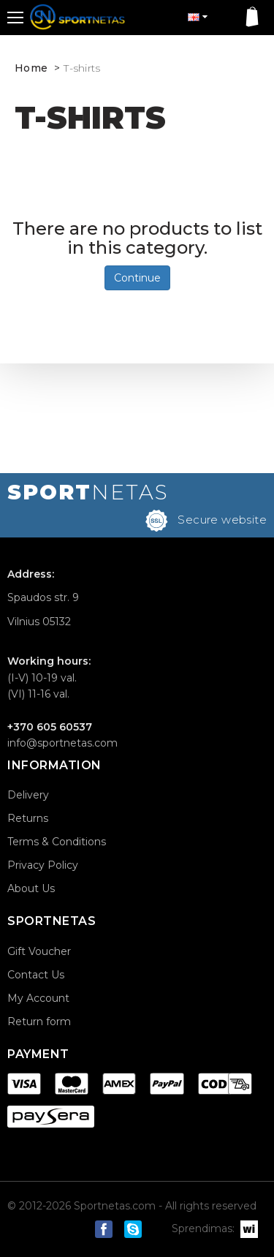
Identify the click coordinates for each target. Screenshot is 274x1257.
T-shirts (82, 68)
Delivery (28, 794)
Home (31, 68)
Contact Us (35, 974)
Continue (137, 277)
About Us (31, 888)
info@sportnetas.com (62, 743)
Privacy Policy (42, 865)
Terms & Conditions (56, 841)
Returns (27, 818)
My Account (38, 998)
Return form (39, 1021)
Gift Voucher (39, 951)
